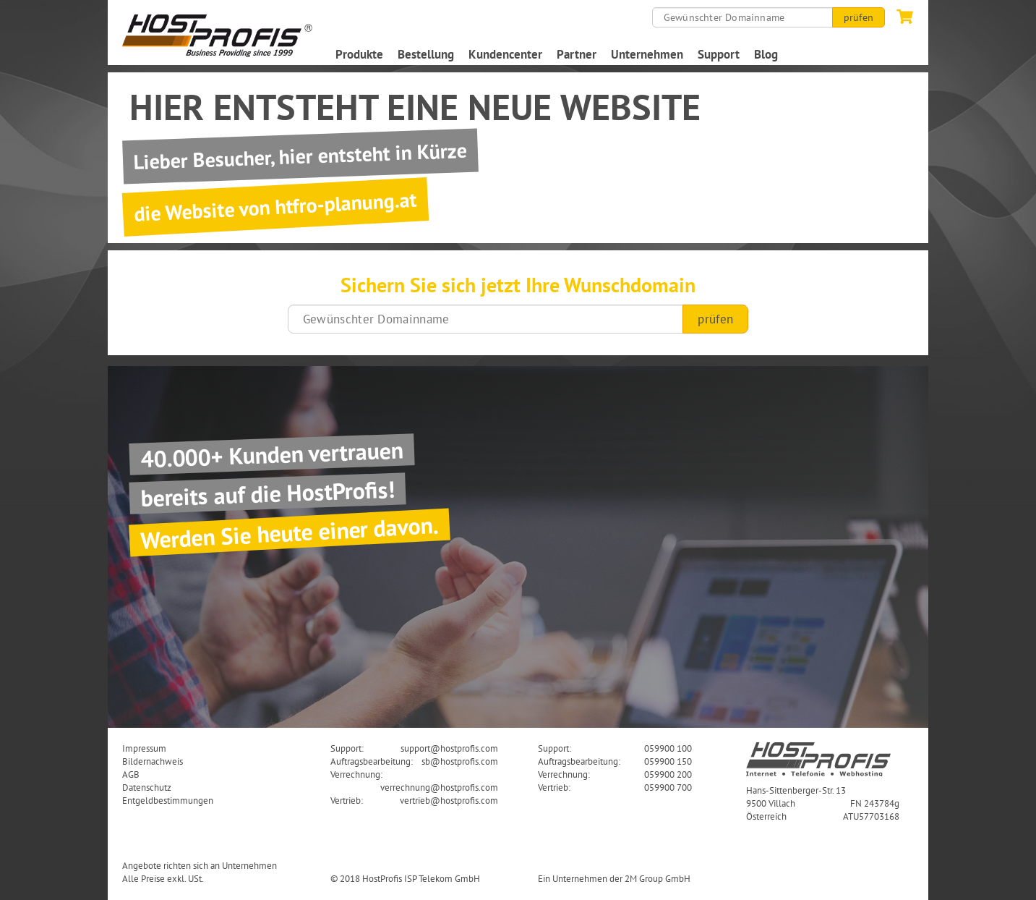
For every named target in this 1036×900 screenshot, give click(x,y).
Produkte (359, 54)
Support (719, 54)
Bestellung (426, 54)
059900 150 (668, 761)
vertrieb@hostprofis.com (449, 800)
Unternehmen (647, 54)
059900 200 (668, 774)
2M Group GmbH (657, 878)
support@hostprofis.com (449, 748)
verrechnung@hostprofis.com (439, 787)
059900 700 (668, 787)
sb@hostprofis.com (459, 761)
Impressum (144, 748)
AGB (131, 774)
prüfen (858, 17)
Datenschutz (146, 787)
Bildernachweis (152, 761)
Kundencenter (505, 54)
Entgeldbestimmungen (167, 800)
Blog (766, 54)
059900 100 (668, 748)
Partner (576, 54)
